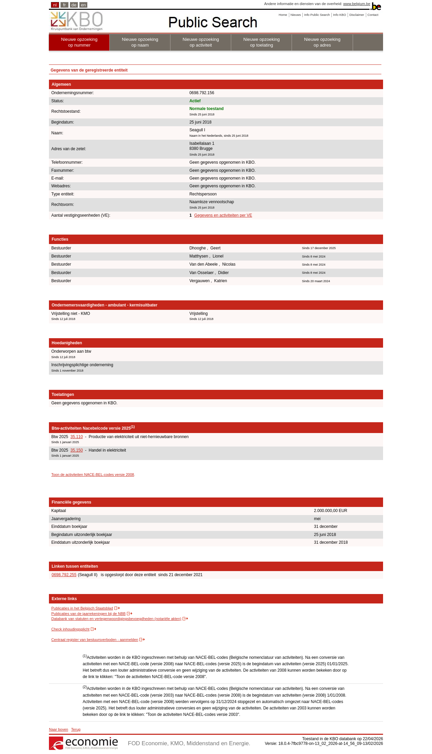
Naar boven (58, 729)
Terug (76, 729)
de (74, 4)
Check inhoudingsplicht (70, 629)
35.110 (77, 436)
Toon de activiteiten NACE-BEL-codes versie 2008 (92, 475)
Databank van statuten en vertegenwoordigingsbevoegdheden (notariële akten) (116, 619)
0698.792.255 (64, 574)
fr (64, 4)
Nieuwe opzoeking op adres (322, 42)
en (83, 4)
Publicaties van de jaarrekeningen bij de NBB (88, 614)
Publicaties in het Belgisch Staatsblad (82, 608)
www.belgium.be (356, 4)
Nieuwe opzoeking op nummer (79, 42)
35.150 (77, 450)
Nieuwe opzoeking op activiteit (201, 42)
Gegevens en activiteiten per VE (223, 215)
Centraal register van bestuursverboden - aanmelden (94, 640)
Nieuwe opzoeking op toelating (261, 42)
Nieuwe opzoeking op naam (140, 42)
